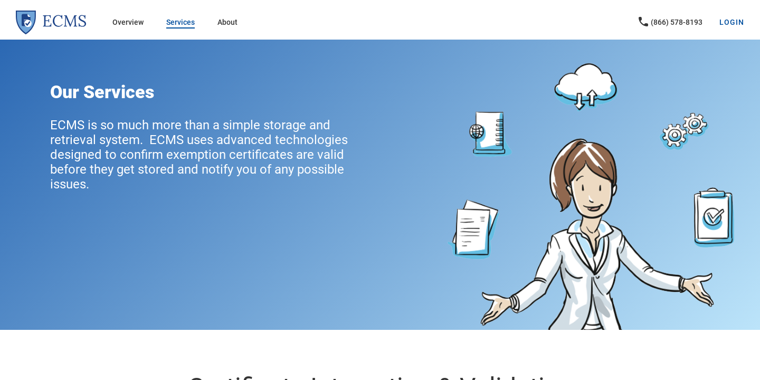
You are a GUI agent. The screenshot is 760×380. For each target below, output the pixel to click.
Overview (128, 22)
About (227, 22)
